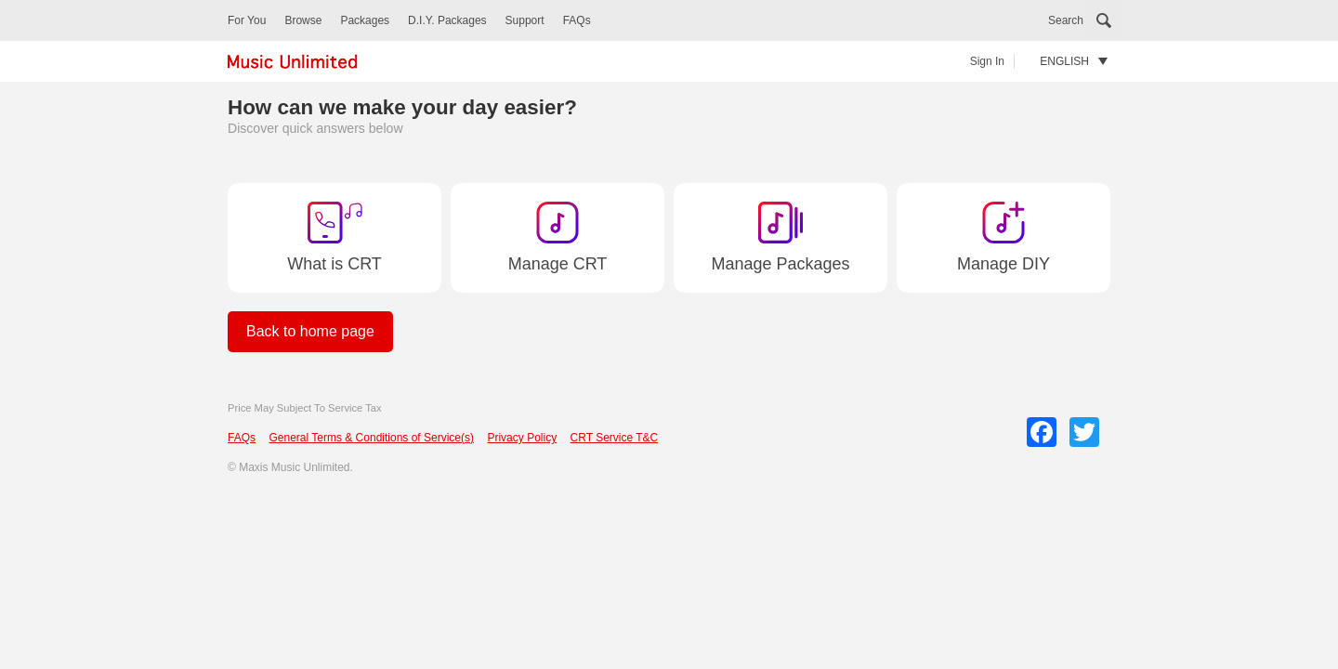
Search (1065, 20)
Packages (364, 20)
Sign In (987, 61)
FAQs (577, 20)
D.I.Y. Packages (447, 20)
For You (247, 20)
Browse (302, 20)
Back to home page (310, 331)
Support (524, 20)
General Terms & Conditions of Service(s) (371, 437)
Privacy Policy (522, 437)
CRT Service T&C (615, 437)
